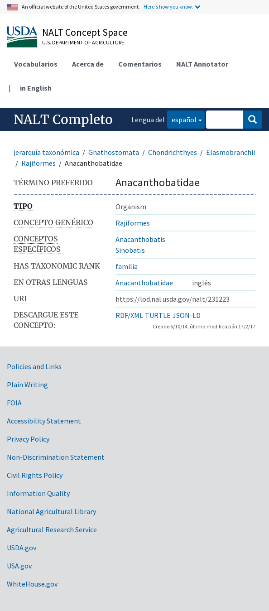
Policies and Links (34, 366)
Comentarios (140, 63)
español (182, 119)
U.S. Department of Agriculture (83, 42)
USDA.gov (21, 547)
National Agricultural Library (51, 511)
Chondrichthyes (172, 152)
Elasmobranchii (230, 152)
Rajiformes (38, 163)
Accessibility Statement (44, 420)
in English (36, 87)
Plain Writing (27, 384)
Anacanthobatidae (144, 282)
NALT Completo (63, 119)
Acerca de (88, 63)
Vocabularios (36, 63)
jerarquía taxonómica (46, 152)
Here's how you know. (168, 6)
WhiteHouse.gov (32, 583)
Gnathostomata (113, 152)
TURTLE (158, 315)
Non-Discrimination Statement (56, 457)
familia (126, 266)
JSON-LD (187, 315)
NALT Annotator (202, 63)
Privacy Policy (28, 438)
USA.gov (19, 565)
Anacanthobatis (140, 239)
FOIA (14, 402)
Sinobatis (130, 250)
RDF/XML (129, 315)
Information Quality (38, 493)
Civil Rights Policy (34, 475)
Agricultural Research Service (52, 529)
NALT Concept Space (85, 32)
